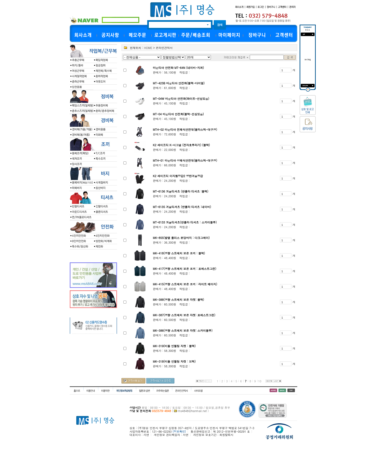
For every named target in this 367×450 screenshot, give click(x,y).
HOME (148, 48)
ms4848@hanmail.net (192, 411)
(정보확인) (179, 431)
